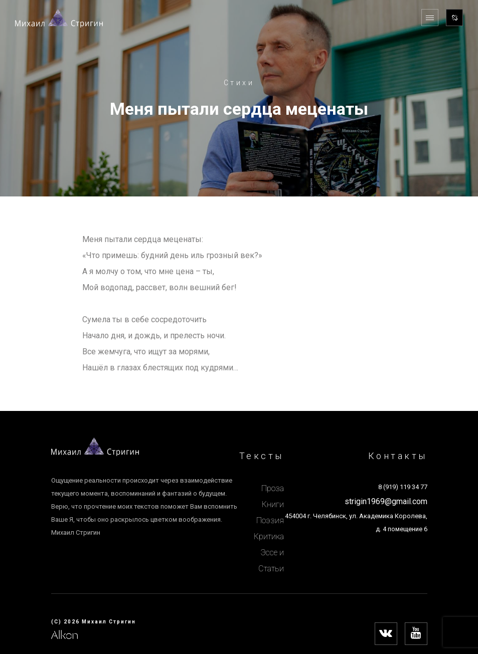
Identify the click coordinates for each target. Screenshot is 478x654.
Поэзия (270, 520)
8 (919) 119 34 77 (402, 487)
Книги (273, 504)
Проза (272, 488)
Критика (269, 536)
